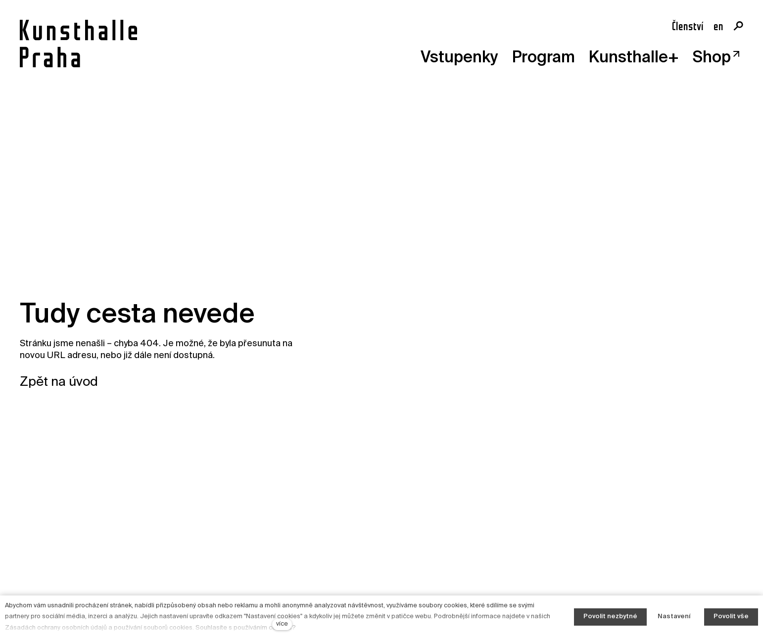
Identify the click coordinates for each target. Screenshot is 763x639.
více (282, 624)
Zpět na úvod (59, 382)
